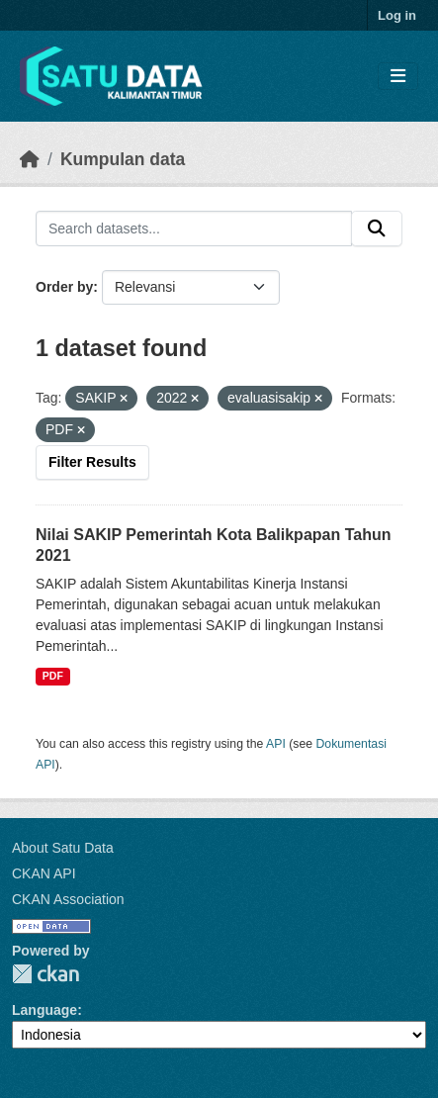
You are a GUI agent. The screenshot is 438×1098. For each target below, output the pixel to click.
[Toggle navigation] (398, 76)
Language (44, 1010)
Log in (397, 15)
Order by (64, 287)
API (276, 744)
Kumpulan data (122, 159)
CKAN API (44, 873)
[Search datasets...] (194, 228)
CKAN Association (68, 899)
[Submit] (376, 228)
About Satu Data (63, 848)
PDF (53, 676)
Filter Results (92, 462)
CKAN (45, 973)
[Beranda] (30, 159)
